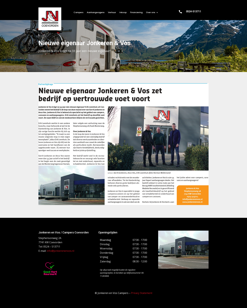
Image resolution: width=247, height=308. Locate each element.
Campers (78, 12)
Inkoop (123, 12)
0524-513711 (193, 11)
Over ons (150, 12)
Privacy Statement (141, 293)
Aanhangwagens (95, 12)
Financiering (136, 12)
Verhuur (112, 12)
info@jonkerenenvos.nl (60, 251)
